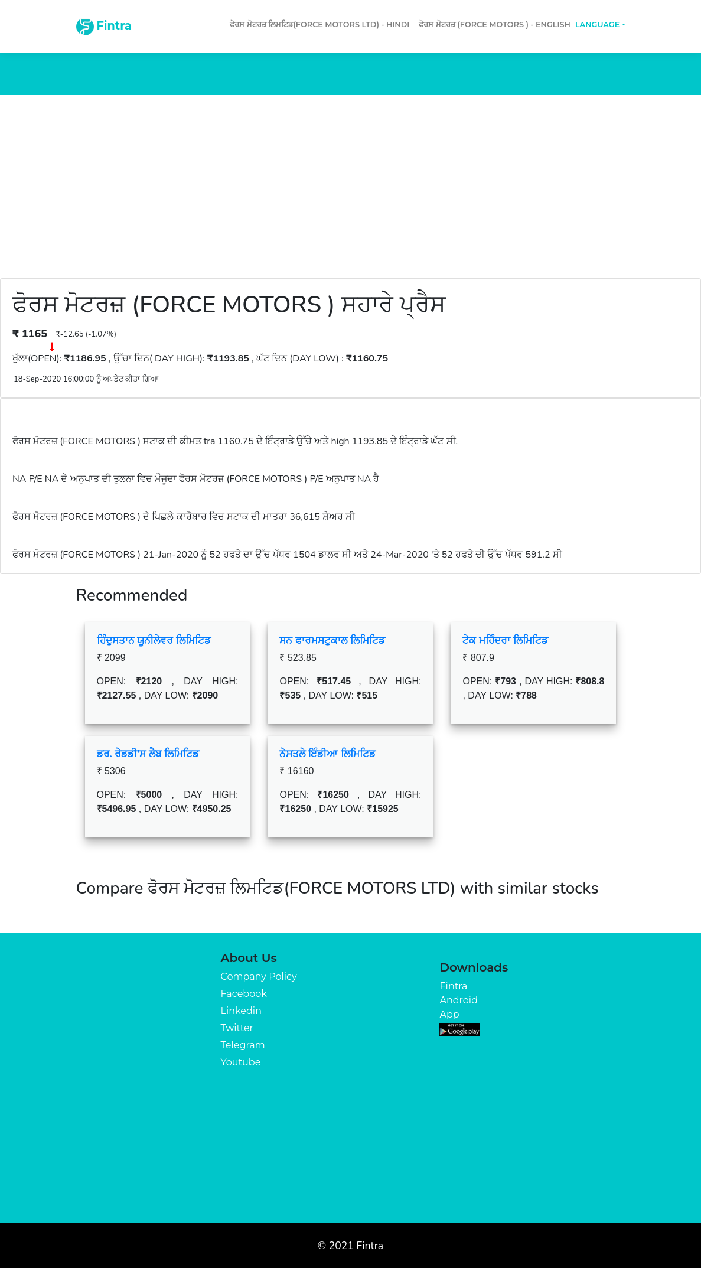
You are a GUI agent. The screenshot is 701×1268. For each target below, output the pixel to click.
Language (597, 24)
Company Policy (259, 976)
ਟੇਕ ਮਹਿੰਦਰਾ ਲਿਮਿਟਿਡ (504, 640)
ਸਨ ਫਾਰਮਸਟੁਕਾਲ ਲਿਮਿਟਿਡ (331, 640)
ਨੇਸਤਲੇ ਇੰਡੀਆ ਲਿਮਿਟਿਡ (327, 754)
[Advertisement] (350, 183)
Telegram (243, 1045)
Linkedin (241, 1010)
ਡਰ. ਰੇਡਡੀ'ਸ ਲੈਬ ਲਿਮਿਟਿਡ (148, 754)
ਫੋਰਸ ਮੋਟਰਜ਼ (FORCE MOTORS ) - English (494, 24)
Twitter (237, 1028)
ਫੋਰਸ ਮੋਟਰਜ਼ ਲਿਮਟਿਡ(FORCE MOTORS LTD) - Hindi (319, 24)
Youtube (241, 1062)
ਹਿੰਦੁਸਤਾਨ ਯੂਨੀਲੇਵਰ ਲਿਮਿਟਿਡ (154, 640)
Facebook (244, 993)
